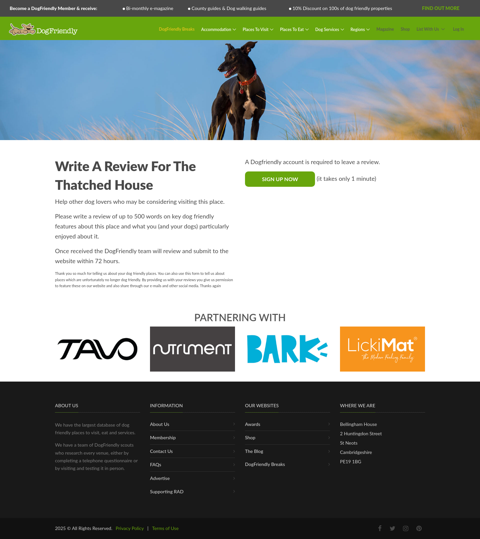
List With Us (428, 29)
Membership (163, 437)
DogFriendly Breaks (177, 29)
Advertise (160, 478)
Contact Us (161, 451)
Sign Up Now (280, 179)
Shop (405, 29)
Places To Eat (292, 29)
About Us (159, 424)
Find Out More (440, 8)
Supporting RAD (167, 491)
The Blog (254, 451)
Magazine (385, 29)
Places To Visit (256, 29)
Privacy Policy (130, 528)
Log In (458, 29)
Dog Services (327, 29)
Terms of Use (165, 528)
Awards (252, 424)
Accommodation (216, 29)
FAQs (155, 464)
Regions (358, 29)
